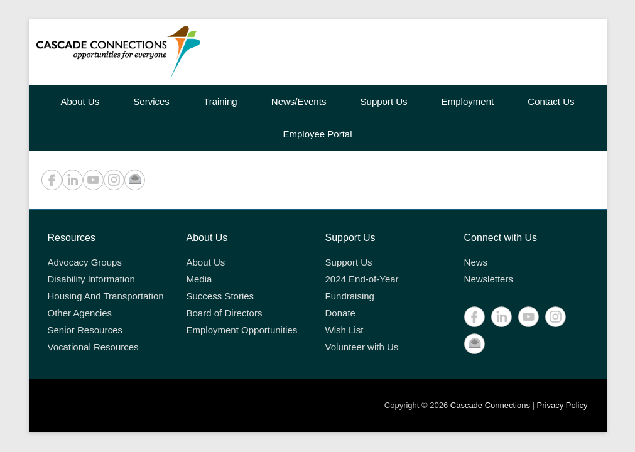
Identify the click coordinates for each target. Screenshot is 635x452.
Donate (340, 313)
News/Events (299, 101)
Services (151, 101)
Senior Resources (85, 330)
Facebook (51, 180)
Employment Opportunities (242, 330)
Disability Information (91, 279)
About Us (79, 101)
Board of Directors (225, 313)
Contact (134, 180)
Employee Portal (317, 134)
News (476, 262)
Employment (468, 101)
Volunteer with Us (362, 347)
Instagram (114, 180)
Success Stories (220, 296)
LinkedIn (72, 180)
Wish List (344, 330)
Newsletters (488, 279)
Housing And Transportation (106, 296)
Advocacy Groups (85, 262)
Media (199, 279)
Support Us (384, 101)
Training (220, 101)
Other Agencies (80, 313)
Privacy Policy (562, 405)
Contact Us (551, 101)
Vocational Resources (93, 347)
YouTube (93, 180)
